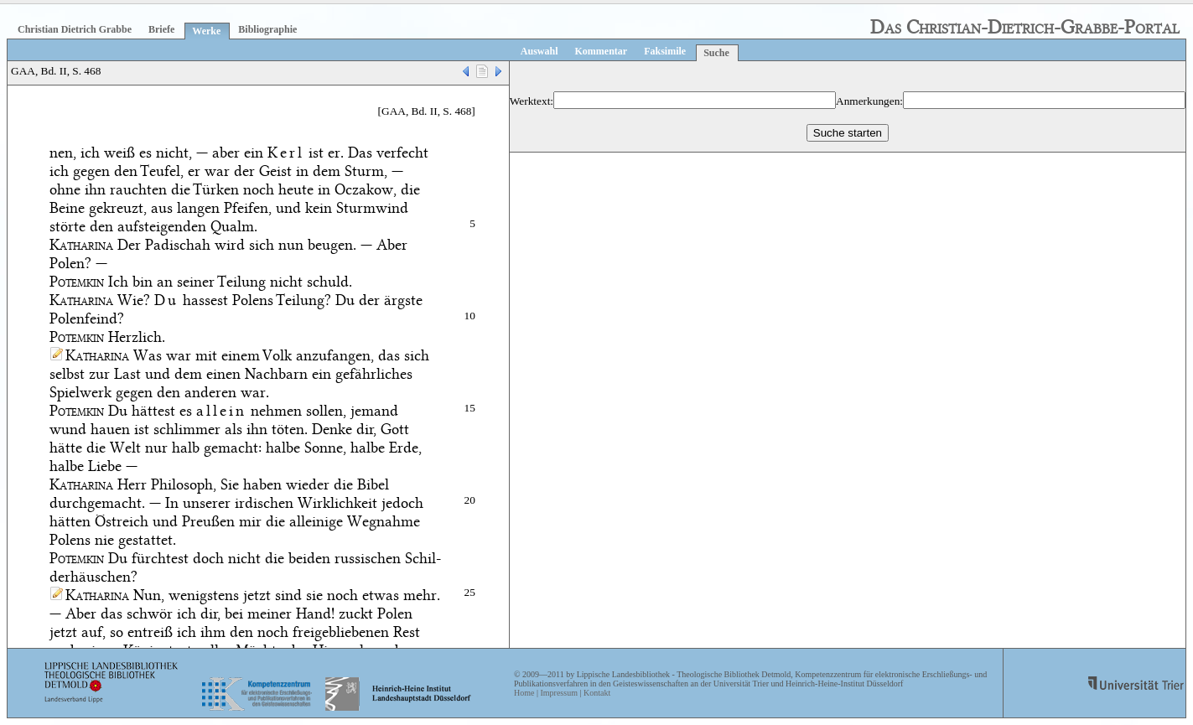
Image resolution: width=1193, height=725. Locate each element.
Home (524, 692)
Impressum (558, 692)
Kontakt (597, 692)
